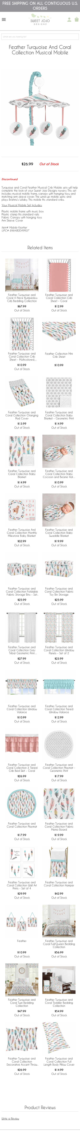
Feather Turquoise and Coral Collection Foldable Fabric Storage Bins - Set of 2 (22, 592)
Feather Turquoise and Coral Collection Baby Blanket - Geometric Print (59, 415)
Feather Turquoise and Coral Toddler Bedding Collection (59, 1002)
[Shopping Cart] (76, 19)
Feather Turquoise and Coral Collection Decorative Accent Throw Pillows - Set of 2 (22, 1062)
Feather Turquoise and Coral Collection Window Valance (22, 709)
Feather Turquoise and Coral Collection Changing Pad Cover (21, 415)
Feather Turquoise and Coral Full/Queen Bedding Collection (59, 943)
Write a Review (10, 1118)
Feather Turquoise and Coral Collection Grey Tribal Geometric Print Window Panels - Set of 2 (22, 650)
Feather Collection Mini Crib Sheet (59, 355)
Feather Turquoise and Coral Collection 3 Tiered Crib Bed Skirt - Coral (21, 767)
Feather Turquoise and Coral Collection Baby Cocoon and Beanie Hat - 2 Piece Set (59, 474)
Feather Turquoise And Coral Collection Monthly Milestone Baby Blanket (22, 532)
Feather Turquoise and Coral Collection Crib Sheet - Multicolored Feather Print (22, 357)
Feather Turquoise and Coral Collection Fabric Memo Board (59, 826)
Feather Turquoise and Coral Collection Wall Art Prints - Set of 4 (22, 885)
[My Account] (69, 20)
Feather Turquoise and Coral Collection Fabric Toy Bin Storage (59, 591)
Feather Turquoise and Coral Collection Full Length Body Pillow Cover (59, 1061)
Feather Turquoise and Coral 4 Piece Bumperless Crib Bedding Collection (21, 297)
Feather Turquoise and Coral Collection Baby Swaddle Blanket (59, 532)
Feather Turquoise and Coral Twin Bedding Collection (22, 1002)
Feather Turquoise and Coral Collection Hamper (59, 884)
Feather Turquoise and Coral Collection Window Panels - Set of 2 (59, 650)
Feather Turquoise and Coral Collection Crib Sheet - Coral (59, 297)
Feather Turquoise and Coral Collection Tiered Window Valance (59, 709)
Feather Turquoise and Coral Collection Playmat (22, 825)
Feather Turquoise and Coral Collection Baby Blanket (22, 473)
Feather (21, 940)
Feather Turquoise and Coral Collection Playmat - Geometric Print (59, 767)
